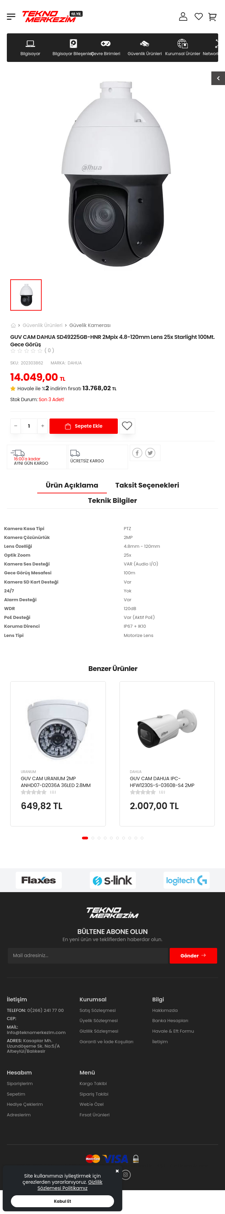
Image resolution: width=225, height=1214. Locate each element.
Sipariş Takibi (94, 1094)
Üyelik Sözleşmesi (99, 1020)
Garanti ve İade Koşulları (106, 1041)
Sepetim (16, 1094)
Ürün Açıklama (72, 485)
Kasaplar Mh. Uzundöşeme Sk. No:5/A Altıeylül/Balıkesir (33, 1045)
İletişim (160, 1041)
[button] (85, 838)
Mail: (12, 1027)
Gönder (193, 955)
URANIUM (28, 771)
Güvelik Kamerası (90, 325)
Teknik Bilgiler (112, 500)
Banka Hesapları (170, 1020)
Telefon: (16, 1010)
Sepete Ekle (88, 426)
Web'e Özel (92, 1104)
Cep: (11, 1018)
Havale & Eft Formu (173, 1031)
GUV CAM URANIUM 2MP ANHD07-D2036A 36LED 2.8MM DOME (56, 785)
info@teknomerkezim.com (36, 1032)
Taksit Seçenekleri (147, 485)
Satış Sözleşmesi (98, 1010)
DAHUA (136, 771)
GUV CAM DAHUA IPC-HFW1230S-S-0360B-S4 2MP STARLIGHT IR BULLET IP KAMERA (165, 785)
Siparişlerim (20, 1083)
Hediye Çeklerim (25, 1104)
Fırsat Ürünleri (95, 1115)
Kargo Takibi (93, 1083)
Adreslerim (19, 1115)
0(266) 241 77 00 (45, 1010)
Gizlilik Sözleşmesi (99, 1031)
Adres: (14, 1040)
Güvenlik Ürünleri (42, 325)
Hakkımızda (165, 1010)
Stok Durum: (37, 399)
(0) (53, 792)
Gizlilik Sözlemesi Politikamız (70, 1185)
